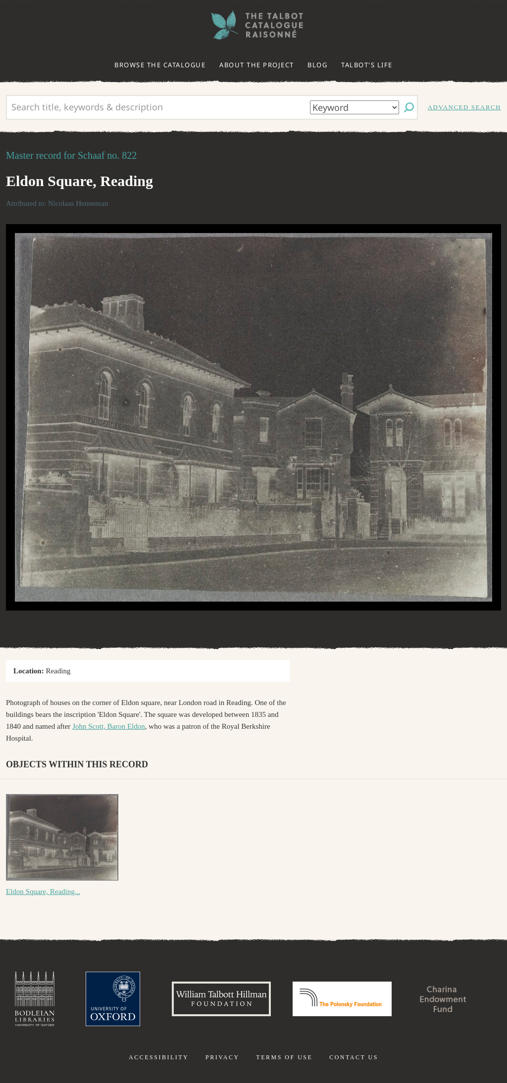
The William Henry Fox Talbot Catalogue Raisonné (253, 25)
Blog (317, 64)
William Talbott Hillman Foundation (221, 999)
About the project (256, 64)
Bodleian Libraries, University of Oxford (34, 999)
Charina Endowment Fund (443, 999)
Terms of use (284, 1057)
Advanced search (464, 107)
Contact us (353, 1057)
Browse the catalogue (159, 64)
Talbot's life (367, 64)
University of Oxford (113, 999)
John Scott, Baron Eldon (108, 726)
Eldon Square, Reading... (43, 891)
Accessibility (159, 1057)
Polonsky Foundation (342, 999)
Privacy (222, 1057)
